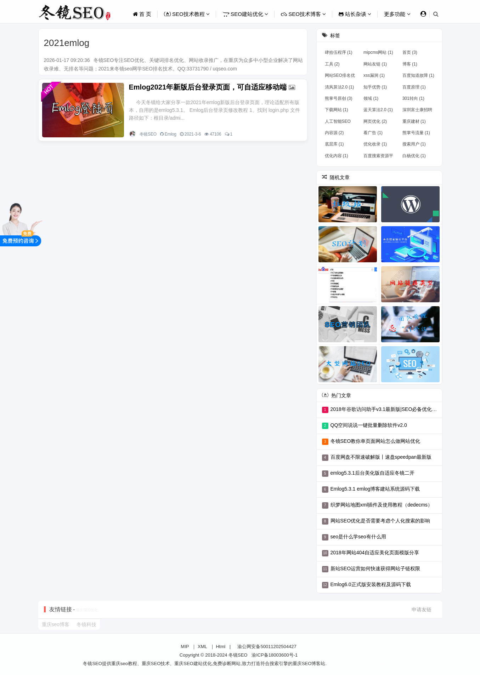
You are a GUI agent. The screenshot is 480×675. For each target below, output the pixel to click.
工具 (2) (332, 64)
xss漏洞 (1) (374, 75)
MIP (185, 646)
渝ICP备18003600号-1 (275, 655)
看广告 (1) (373, 132)
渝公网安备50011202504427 (266, 646)
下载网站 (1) (336, 109)
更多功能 (397, 14)
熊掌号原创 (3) (338, 98)
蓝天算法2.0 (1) (378, 109)
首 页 (142, 14)
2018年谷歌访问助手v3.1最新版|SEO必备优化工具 (386, 409)
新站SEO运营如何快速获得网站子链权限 (375, 568)
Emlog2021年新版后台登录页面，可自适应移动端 (208, 87)
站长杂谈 (355, 14)
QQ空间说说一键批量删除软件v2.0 (369, 425)
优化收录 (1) (375, 144)
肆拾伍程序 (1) (338, 52)
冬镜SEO (148, 134)
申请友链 (421, 609)
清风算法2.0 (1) (339, 87)
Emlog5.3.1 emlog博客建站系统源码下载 (375, 489)
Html (220, 646)
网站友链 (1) (375, 64)
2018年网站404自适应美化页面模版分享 (375, 552)
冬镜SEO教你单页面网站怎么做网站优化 (375, 441)
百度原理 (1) (414, 87)
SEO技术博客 (303, 14)
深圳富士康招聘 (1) (417, 111)
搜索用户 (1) (414, 144)
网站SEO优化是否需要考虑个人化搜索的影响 (380, 521)
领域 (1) (370, 98)
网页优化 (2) (375, 121)
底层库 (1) (334, 144)
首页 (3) (409, 52)
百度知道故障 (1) (418, 75)
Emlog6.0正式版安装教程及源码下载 (371, 584)
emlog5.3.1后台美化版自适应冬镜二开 (372, 473)
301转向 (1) (413, 98)
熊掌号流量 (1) (416, 132)
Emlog (170, 134)
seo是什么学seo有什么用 (358, 536)
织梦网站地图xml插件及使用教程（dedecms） (382, 505)
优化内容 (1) (336, 155)
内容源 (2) (334, 132)
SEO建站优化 (245, 14)
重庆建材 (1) (414, 121)
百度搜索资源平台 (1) (378, 157)
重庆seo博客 (56, 624)
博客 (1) (409, 64)
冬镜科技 (86, 624)
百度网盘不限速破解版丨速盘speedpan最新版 (381, 457)
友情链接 (60, 609)
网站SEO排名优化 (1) (340, 77)
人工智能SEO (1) (338, 123)
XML (202, 646)
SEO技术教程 (187, 14)
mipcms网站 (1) (378, 52)
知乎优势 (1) (375, 87)
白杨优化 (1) (414, 155)
